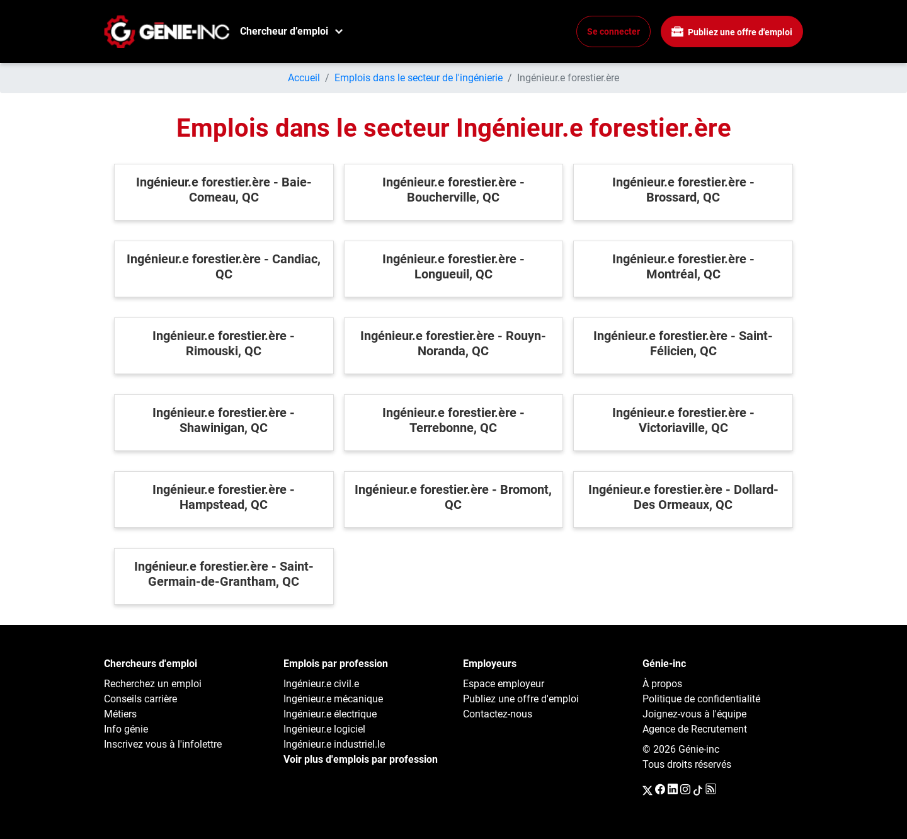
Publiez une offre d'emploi (731, 31)
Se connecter (613, 31)
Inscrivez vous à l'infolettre (163, 744)
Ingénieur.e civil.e (321, 684)
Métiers (120, 714)
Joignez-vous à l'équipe (694, 714)
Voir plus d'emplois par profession (360, 759)
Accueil (304, 78)
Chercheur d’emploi (284, 31)
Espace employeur (503, 684)
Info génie (126, 729)
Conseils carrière (140, 699)
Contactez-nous (497, 714)
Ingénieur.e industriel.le (334, 744)
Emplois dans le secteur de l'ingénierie (418, 78)
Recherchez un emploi (153, 684)
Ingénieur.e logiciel (324, 729)
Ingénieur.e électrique (330, 714)
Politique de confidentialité (701, 699)
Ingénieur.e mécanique (333, 699)
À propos (662, 684)
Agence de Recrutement (694, 729)
